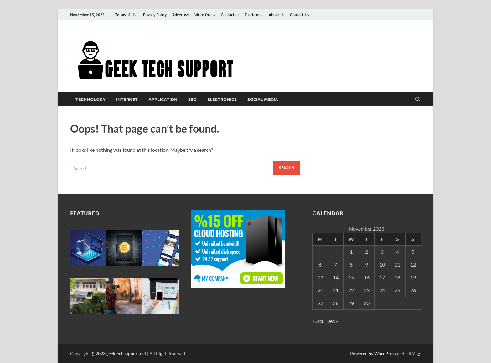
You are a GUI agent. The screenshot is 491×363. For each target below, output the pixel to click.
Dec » (332, 321)
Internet (127, 99)
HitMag (412, 353)
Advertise (180, 15)
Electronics (222, 99)
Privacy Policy (155, 15)
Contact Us (299, 15)
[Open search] (417, 99)
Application (163, 99)
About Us (276, 15)
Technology (90, 99)
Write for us (204, 15)
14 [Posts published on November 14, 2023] (336, 277)
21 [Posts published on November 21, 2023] (336, 290)
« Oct (317, 321)
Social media (262, 99)
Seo (192, 99)
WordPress (385, 353)
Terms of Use (126, 15)
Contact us (230, 15)
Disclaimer (254, 15)
